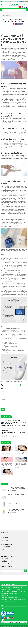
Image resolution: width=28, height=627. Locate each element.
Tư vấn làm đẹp (5, 537)
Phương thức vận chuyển (7, 560)
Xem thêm (25, 483)
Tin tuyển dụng (5, 540)
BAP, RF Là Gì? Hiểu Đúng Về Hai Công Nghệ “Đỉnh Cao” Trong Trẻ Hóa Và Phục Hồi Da (7, 464)
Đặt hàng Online (5, 558)
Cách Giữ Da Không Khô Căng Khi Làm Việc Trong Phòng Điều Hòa (21, 464)
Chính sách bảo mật (6, 546)
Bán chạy (4, 484)
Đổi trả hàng (4, 549)
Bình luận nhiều (6, 442)
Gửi (3, 409)
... (11, 436)
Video (3, 536)
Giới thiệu (3, 534)
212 (13, 436)
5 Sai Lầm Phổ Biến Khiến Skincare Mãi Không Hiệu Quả (6, 477)
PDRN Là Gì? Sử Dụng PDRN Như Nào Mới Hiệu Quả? (20, 453)
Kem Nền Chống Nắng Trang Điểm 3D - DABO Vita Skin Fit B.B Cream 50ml (17, 502)
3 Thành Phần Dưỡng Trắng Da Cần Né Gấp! (10, 420)
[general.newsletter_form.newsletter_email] (12, 570)
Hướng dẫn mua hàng (6, 548)
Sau (16, 436)
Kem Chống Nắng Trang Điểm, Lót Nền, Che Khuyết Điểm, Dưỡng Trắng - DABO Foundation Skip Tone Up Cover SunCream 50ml (17, 510)
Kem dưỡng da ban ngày (4, 88)
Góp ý (3, 552)
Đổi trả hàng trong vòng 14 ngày (8, 563)
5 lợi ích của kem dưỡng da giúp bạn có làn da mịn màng (14, 381)
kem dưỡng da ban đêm (5, 102)
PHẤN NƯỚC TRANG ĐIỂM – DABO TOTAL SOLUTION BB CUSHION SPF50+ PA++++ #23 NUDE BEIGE (17, 488)
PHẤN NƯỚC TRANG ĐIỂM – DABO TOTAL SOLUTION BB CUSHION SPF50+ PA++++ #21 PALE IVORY (17, 495)
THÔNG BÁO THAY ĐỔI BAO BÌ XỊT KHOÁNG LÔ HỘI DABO (13, 432)
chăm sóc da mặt (16, 384)
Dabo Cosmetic (5, 576)
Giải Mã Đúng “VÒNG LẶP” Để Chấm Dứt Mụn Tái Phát (6, 453)
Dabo (22, 384)
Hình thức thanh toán (6, 551)
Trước (3, 436)
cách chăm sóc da (8, 384)
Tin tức (3, 539)
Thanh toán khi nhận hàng (7, 561)
